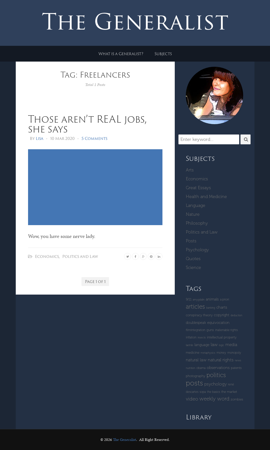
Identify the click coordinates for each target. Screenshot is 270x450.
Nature (193, 214)
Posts (191, 241)
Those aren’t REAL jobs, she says (87, 123)
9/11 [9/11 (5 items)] (188, 299)
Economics (47, 256)
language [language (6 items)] (201, 345)
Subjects (163, 54)
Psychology (197, 249)
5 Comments (94, 138)
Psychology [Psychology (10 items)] (215, 384)
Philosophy (197, 223)
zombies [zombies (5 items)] (237, 399)
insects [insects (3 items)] (202, 337)
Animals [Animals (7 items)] (212, 299)
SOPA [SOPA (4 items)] (203, 392)
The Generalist (124, 439)
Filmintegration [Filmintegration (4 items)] (195, 330)
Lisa (39, 138)
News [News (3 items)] (238, 360)
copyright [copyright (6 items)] (221, 315)
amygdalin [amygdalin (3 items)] (199, 299)
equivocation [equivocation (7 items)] (218, 322)
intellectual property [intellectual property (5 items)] (222, 337)
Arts (190, 170)
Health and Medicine (206, 196)
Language (195, 205)
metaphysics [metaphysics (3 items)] (208, 352)
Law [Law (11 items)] (214, 344)
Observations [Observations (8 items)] (218, 367)
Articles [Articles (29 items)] (195, 306)
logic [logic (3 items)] (221, 345)
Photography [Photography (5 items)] (195, 376)
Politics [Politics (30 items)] (216, 375)
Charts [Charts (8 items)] (221, 307)
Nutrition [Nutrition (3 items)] (190, 368)
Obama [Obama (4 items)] (201, 368)
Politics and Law (80, 256)
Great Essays (198, 187)
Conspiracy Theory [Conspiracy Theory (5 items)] (199, 315)
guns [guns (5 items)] (210, 330)
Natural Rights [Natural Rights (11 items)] (221, 360)
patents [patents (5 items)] (236, 368)
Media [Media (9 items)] (231, 344)
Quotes (193, 258)
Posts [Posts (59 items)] (194, 383)
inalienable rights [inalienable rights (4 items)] (226, 330)
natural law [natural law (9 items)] (196, 359)
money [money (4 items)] (221, 352)
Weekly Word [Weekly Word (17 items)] (214, 399)
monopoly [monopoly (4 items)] (234, 352)
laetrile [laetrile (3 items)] (189, 345)
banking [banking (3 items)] (210, 307)
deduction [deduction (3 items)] (236, 315)
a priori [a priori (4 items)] (224, 299)
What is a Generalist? (120, 54)
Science (193, 267)
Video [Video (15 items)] (192, 399)
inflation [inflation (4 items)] (191, 337)
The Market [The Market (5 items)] (229, 392)
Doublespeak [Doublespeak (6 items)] (196, 322)
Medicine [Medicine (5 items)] (192, 352)
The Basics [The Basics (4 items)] (213, 392)
